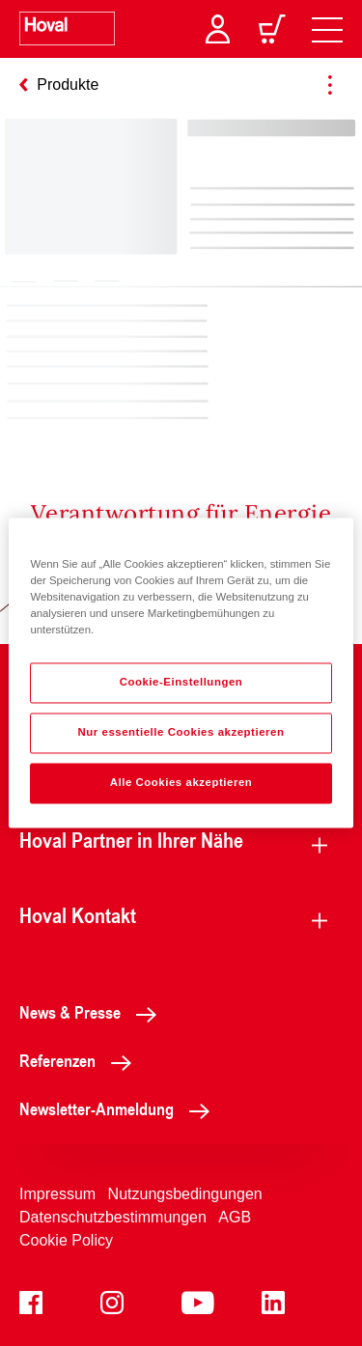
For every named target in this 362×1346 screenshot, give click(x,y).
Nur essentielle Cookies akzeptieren (180, 733)
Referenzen (80, 1060)
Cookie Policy (66, 1240)
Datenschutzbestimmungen (113, 1217)
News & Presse (93, 1011)
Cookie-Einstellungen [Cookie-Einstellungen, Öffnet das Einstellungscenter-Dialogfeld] (181, 682)
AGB (234, 1217)
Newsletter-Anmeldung (119, 1108)
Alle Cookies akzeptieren (181, 783)
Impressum (57, 1194)
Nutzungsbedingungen (185, 1194)
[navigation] (327, 29)
